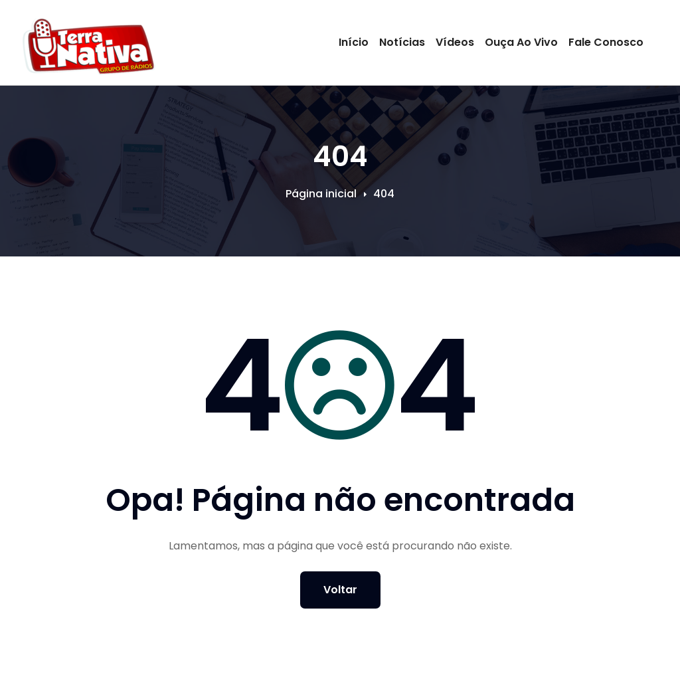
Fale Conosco (605, 42)
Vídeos (455, 42)
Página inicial (321, 193)
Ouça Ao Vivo (521, 42)
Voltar (340, 589)
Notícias (402, 42)
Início (354, 42)
